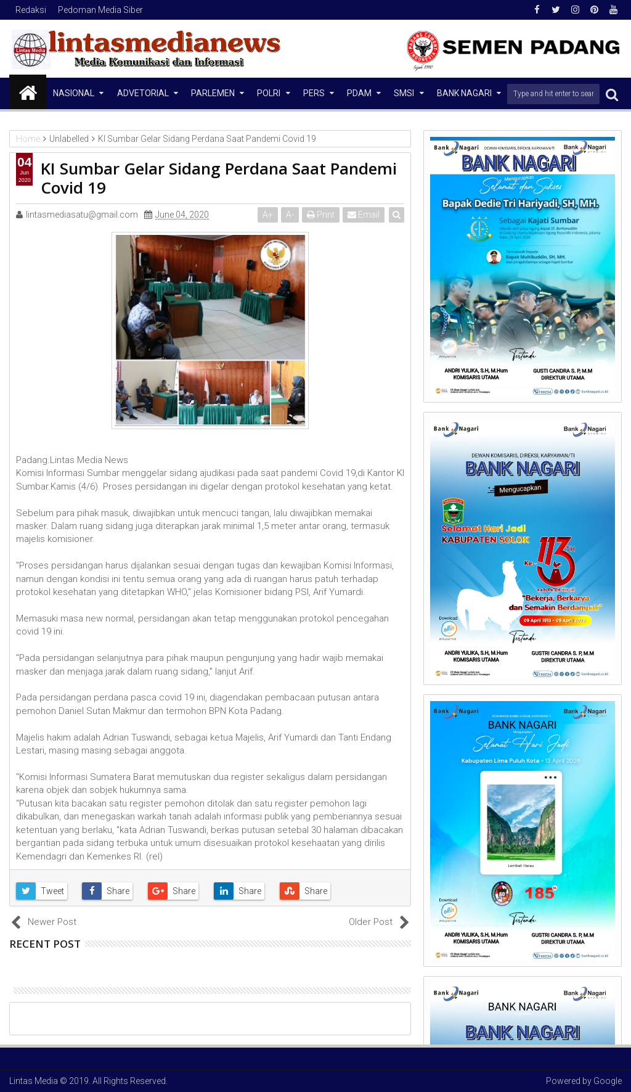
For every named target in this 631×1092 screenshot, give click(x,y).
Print (321, 215)
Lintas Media (33, 1081)
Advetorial (143, 93)
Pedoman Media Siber (100, 10)
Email (364, 215)
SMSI (404, 93)
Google (607, 1081)
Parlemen (213, 93)
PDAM (359, 93)
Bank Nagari (464, 93)
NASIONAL (73, 93)
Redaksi (30, 10)
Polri (268, 93)
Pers (314, 93)
